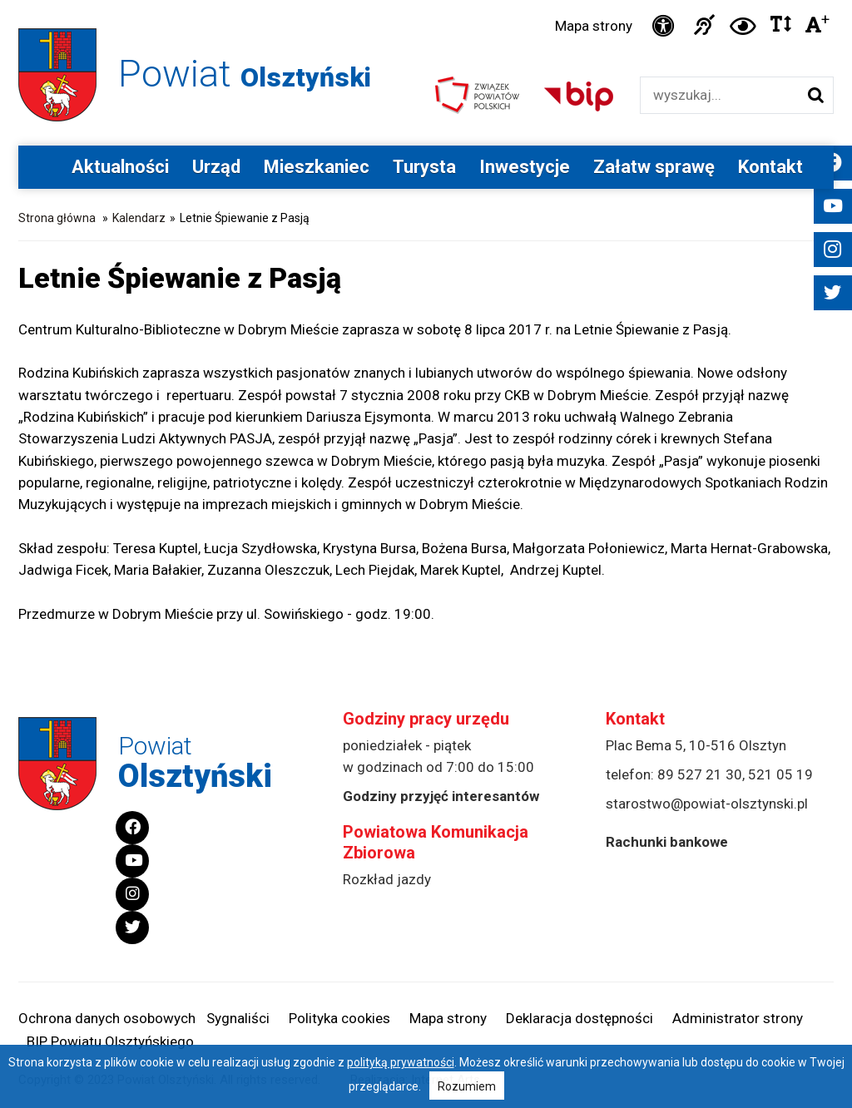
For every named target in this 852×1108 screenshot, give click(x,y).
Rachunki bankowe (667, 841)
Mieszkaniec (316, 166)
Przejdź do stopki (426, 0)
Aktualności (120, 166)
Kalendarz (139, 218)
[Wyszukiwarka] (719, 95)
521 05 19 (780, 774)
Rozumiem (467, 1086)
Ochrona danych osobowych (107, 1018)
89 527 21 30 (699, 774)
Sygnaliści (238, 1018)
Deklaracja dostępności (579, 1018)
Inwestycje (524, 166)
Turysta (424, 166)
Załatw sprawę (654, 166)
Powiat (244, 74)
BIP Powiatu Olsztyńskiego (110, 1041)
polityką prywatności (400, 1062)
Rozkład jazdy (387, 879)
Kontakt (770, 166)
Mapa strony (593, 25)
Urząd (216, 166)
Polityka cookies (339, 1018)
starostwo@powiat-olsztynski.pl (707, 803)
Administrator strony (737, 1018)
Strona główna (57, 218)
